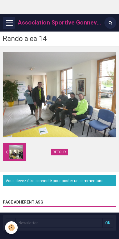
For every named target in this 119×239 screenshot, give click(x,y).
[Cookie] (11, 227)
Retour (59, 152)
